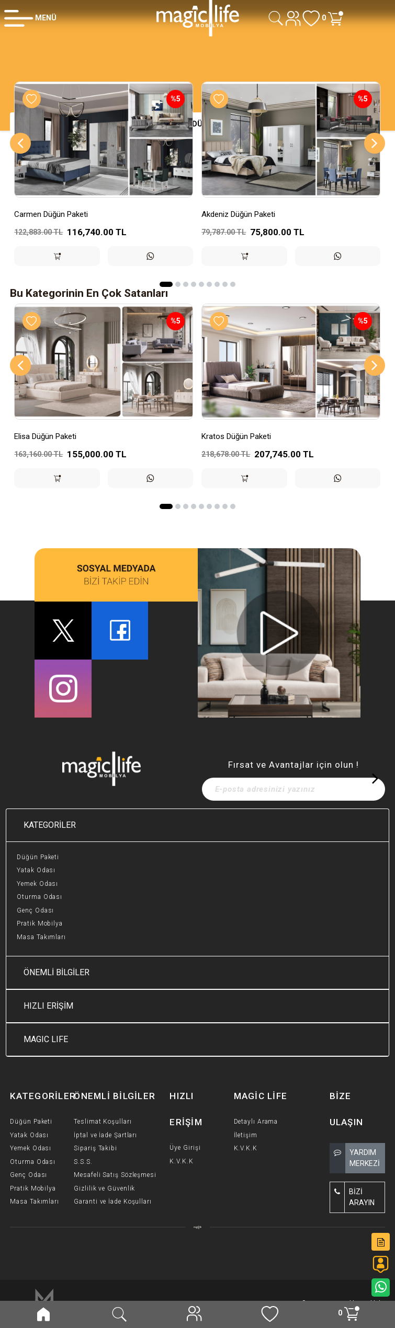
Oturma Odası (39, 896)
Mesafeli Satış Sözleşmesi (115, 1175)
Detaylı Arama (256, 1121)
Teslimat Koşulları (102, 1121)
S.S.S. (83, 1161)
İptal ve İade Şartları (105, 1135)
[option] (103, 182)
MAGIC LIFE (46, 1039)
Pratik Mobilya (40, 923)
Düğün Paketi (38, 857)
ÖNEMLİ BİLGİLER (56, 972)
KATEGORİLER (50, 825)
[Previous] (20, 143)
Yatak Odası (36, 870)
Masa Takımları (41, 937)
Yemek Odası (37, 883)
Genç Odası (35, 910)
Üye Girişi (185, 1147)
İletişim (245, 1135)
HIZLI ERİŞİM (48, 1006)
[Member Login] (30, 18)
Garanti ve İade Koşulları (113, 1201)
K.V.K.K (181, 1161)
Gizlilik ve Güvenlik (104, 1188)
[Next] (374, 143)
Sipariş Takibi (95, 1148)
